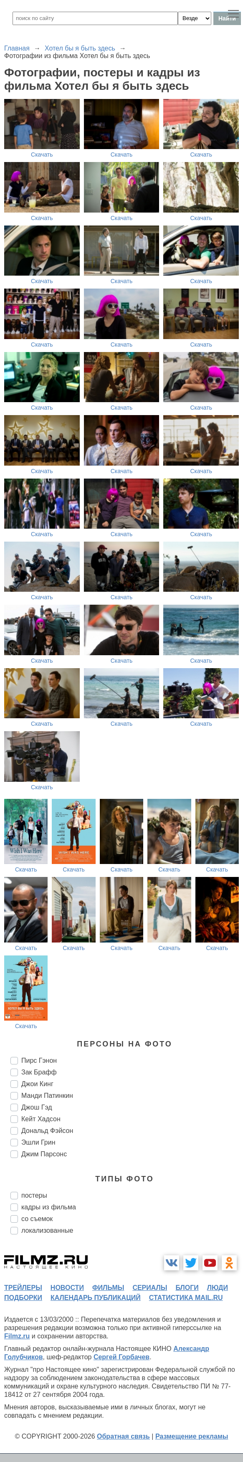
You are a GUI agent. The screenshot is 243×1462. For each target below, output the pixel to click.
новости (67, 1287)
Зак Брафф (39, 1072)
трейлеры (23, 1287)
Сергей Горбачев (121, 1357)
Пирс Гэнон (39, 1060)
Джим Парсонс (44, 1154)
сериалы (149, 1287)
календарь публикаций (96, 1297)
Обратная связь (123, 1436)
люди (217, 1287)
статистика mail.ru (186, 1297)
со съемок (37, 1218)
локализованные (47, 1230)
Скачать (42, 154)
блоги (186, 1287)
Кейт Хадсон (41, 1118)
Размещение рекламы (191, 1436)
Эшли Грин (38, 1142)
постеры (34, 1195)
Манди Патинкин (47, 1095)
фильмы (108, 1287)
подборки (23, 1297)
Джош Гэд (36, 1107)
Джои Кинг (37, 1083)
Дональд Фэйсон (47, 1130)
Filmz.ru (17, 1336)
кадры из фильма (48, 1207)
